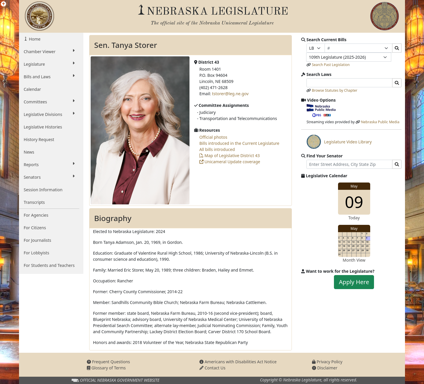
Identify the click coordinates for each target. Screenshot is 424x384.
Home (34, 39)
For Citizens (35, 227)
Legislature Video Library (339, 141)
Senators (49, 177)
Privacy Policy (327, 361)
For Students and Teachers (49, 265)
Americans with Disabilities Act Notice (238, 361)
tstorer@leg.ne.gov (230, 93)
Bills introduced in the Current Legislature (239, 143)
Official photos (213, 137)
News (29, 152)
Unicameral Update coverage (229, 161)
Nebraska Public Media (380, 121)
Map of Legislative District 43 (229, 155)
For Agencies (36, 215)
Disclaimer (324, 368)
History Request (39, 139)
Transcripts (34, 202)
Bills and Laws (49, 76)
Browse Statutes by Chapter (334, 90)
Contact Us (212, 368)
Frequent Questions (108, 361)
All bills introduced (217, 149)
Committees (49, 102)
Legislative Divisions (49, 114)
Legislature (49, 64)
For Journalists (37, 240)
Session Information (43, 189)
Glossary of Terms (106, 368)
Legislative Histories (43, 127)
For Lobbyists (36, 253)
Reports (49, 164)
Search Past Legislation (331, 64)
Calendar (32, 89)
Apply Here (354, 282)
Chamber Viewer (49, 51)
